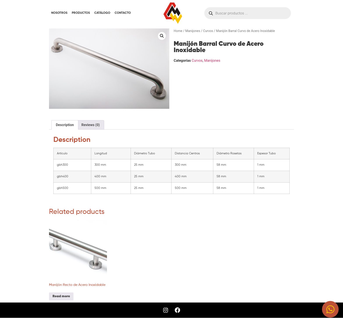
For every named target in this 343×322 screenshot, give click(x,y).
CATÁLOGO (102, 12)
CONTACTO (123, 12)
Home (178, 31)
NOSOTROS (59, 12)
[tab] (64, 125)
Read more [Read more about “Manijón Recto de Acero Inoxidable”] (61, 296)
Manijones (192, 31)
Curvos (208, 31)
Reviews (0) (90, 125)
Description (65, 125)
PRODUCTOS (81, 12)
